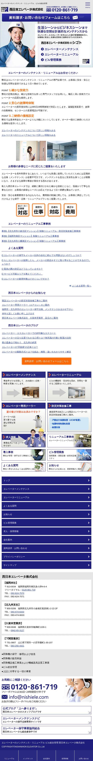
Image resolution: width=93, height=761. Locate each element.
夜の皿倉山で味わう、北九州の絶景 (19, 342)
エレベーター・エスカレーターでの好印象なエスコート (29, 333)
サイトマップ (46, 565)
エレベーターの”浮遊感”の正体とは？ (20, 347)
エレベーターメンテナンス (59, 49)
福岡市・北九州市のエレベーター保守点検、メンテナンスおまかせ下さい (37, 309)
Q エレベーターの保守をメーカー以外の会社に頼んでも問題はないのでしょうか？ (42, 255)
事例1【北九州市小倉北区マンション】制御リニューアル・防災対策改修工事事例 (41, 231)
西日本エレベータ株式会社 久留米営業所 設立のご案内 (30, 318)
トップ (46, 480)
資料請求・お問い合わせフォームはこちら (47, 361)
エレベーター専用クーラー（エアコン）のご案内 (25, 305)
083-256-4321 (17, 646)
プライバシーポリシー (46, 556)
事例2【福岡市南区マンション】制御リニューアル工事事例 (30, 236)
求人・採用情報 (46, 531)
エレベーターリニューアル (59, 54)
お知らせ (46, 514)
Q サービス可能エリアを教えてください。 (22, 274)
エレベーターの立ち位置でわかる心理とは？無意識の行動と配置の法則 (36, 338)
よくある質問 (46, 505)
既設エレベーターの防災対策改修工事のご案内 (24, 300)
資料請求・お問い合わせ (46, 548)
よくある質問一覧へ (80, 286)
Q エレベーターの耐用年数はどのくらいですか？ (25, 279)
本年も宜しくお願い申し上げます (18, 313)
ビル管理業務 (51, 59)
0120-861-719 (28, 590)
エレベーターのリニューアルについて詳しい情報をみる (29, 135)
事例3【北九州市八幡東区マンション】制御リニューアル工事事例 (33, 241)
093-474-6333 (17, 612)
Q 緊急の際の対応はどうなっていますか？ (22, 269)
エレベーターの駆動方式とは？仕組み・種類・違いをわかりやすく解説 (36, 352)
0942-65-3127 (17, 630)
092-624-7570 (17, 593)
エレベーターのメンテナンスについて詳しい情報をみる (29, 130)
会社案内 (46, 539)
